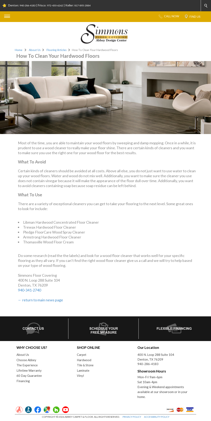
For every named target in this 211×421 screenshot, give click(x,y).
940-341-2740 (29, 290)
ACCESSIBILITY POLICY (156, 416)
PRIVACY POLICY (132, 416)
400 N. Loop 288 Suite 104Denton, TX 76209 (155, 357)
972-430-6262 (55, 5)
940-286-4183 (28, 5)
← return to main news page (40, 300)
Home (18, 50)
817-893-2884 (82, 5)
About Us (35, 50)
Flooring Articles (57, 50)
